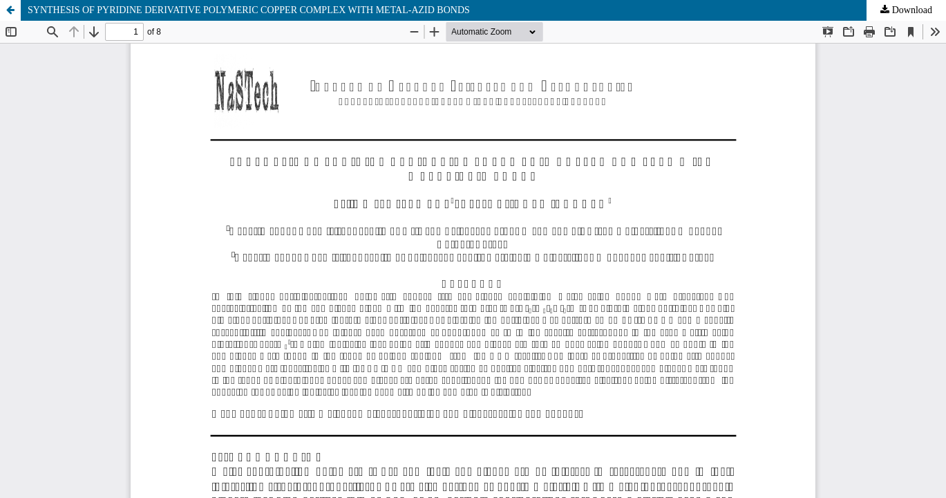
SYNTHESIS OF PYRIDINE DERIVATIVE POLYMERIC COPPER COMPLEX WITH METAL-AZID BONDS (249, 10)
